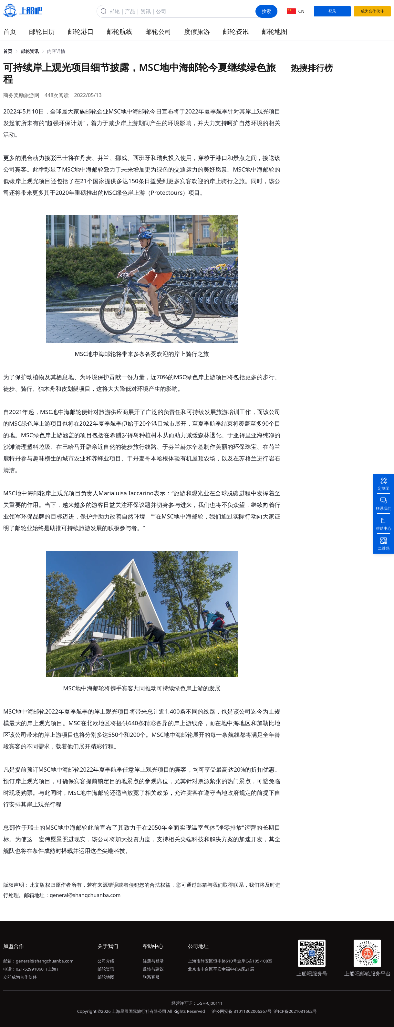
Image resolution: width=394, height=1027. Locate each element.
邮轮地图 (274, 31)
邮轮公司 (158, 31)
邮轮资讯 (236, 31)
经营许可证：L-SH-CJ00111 (197, 1003)
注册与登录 (153, 961)
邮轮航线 (119, 31)
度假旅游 (197, 31)
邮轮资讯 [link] (30, 51)
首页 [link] (7, 51)
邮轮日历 (42, 31)
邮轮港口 (81, 31)
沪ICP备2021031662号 (295, 1011)
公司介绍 (106, 961)
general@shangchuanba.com (44, 961)
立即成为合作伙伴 (20, 977)
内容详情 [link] (56, 51)
